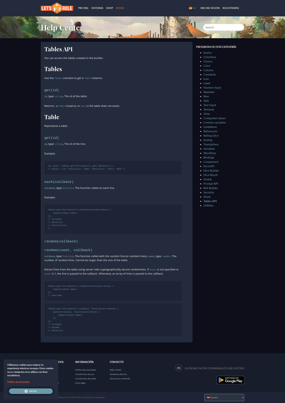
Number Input (212, 87)
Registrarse (231, 8)
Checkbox (209, 57)
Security (208, 192)
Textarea (208, 109)
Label (206, 83)
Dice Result (210, 174)
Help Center (62, 27)
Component (210, 161)
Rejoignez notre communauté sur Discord (214, 368)
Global (207, 179)
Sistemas (97, 8)
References (210, 131)
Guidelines (210, 126)
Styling (207, 140)
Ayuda (120, 8)
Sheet (207, 196)
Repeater (209, 92)
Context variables (214, 122)
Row (206, 96)
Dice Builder (211, 170)
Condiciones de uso (84, 374)
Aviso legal (80, 383)
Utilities (208, 205)
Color (206, 65)
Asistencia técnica (118, 374)
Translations (211, 144)
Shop (109, 8)
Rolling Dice (210, 135)
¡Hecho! (31, 391)
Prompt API (210, 183)
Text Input (209, 105)
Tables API (210, 201)
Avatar (207, 52)
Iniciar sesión (210, 8)
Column (208, 70)
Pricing (83, 8)
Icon (206, 78)
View (206, 113)
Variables (209, 148)
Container (209, 74)
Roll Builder (210, 188)
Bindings (208, 157)
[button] (192, 8)
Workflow (209, 153)
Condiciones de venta (85, 378)
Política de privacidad (85, 369)
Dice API (208, 166)
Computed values (214, 118)
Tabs (206, 100)
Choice (207, 61)
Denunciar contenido (120, 378)
